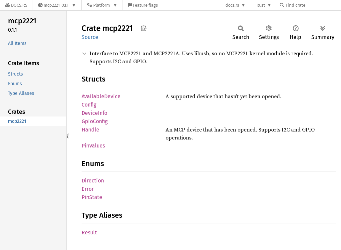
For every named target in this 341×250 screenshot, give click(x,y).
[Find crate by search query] (313, 5)
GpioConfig (95, 121)
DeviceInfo (94, 113)
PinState (92, 197)
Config (89, 105)
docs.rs (232, 5)
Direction (93, 180)
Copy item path (143, 28)
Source (90, 37)
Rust (260, 5)
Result (89, 232)
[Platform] (102, 5)
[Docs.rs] (16, 5)
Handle (90, 129)
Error (88, 189)
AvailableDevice (101, 96)
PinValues (93, 145)
